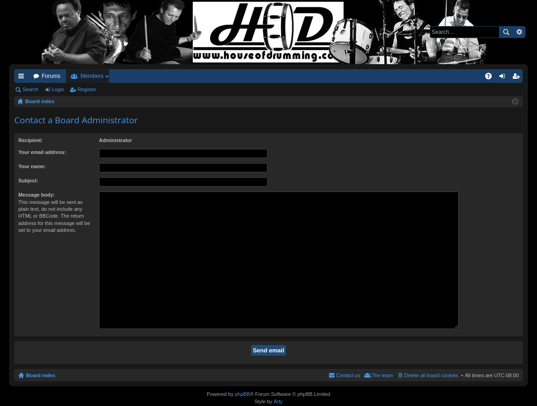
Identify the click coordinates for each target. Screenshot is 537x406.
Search (506, 32)
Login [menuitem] (504, 78)
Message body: (36, 195)
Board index (40, 354)
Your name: (32, 166)
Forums (51, 76)
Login (58, 89)
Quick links (23, 78)
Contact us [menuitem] (348, 354)
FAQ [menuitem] (491, 78)
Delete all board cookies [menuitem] (431, 354)
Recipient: (30, 140)
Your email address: (42, 152)
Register (86, 89)
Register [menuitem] (518, 78)
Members (92, 76)
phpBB (242, 392)
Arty (278, 399)
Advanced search (519, 32)
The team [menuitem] (382, 354)
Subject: (28, 180)
